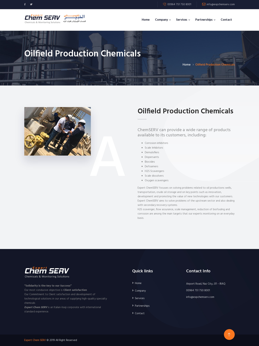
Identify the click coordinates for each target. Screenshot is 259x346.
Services (181, 19)
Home (146, 19)
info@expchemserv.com (221, 4)
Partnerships (204, 19)
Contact (226, 19)
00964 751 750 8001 (198, 290)
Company (161, 19)
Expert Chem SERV (35, 340)
